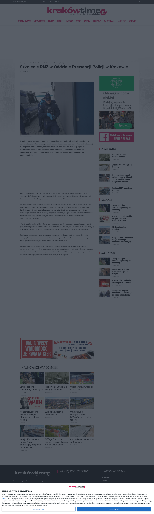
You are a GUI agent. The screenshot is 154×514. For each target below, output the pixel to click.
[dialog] (77, 498)
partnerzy (5, 498)
